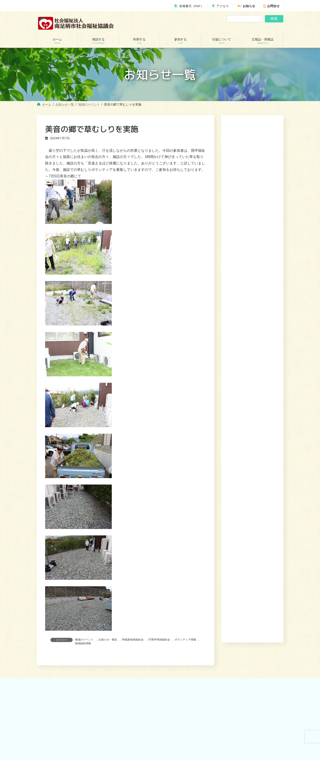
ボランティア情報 (185, 639)
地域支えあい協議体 (181, 729)
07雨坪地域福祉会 (159, 639)
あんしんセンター (52, 729)
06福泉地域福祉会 (133, 639)
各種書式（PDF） (189, 6)
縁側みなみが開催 (242, 246)
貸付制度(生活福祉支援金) (57, 714)
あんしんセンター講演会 (183, 721)
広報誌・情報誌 (271, 684)
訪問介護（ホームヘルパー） (122, 714)
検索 (274, 18)
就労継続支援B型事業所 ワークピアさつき (130, 729)
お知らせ (246, 6)
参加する (229, 684)
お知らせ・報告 (107, 639)
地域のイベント (84, 639)
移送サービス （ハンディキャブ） (125, 744)
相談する (198, 684)
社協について (248, 684)
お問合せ (271, 6)
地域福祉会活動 (178, 737)
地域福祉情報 (83, 643)
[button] (264, 328)
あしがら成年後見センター (58, 737)
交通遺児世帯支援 (52, 752)
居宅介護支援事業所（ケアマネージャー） (130, 721)
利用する (214, 684)
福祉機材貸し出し (116, 737)
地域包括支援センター (55, 721)
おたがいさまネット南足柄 (121, 752)
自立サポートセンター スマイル (62, 744)
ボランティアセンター (182, 714)
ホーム (183, 684)
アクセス (220, 6)
